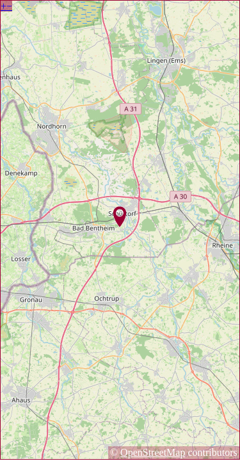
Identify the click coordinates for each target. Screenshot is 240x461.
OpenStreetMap (152, 452)
